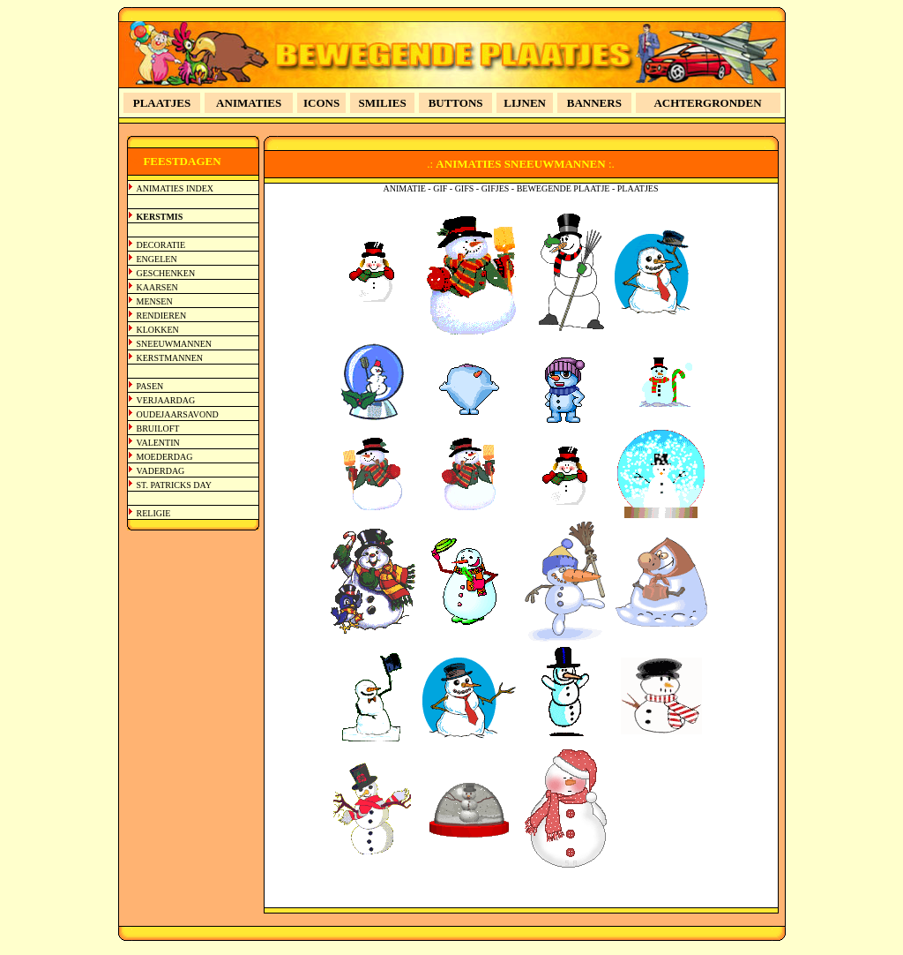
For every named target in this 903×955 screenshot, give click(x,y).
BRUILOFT (158, 428)
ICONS (321, 102)
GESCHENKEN (166, 273)
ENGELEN (157, 259)
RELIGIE (154, 513)
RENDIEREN (162, 315)
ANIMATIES (248, 102)
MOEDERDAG (165, 457)
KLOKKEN (158, 330)
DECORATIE (161, 245)
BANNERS (594, 102)
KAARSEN (157, 287)
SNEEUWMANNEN (175, 344)
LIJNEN (525, 102)
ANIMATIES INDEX (175, 188)
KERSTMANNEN (170, 358)
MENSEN (155, 301)
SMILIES (383, 102)
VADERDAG (161, 471)
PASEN (150, 386)
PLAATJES (162, 102)
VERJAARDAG (166, 400)
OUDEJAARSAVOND (178, 414)
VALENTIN (158, 442)
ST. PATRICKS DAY (175, 485)
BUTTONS (456, 102)
